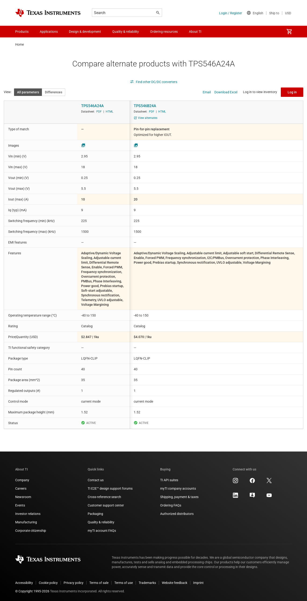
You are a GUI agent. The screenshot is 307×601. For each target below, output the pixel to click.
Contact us (96, 480)
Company (22, 480)
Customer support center (106, 505)
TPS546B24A (145, 106)
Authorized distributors (177, 514)
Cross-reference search (104, 497)
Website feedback (174, 583)
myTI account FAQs (102, 530)
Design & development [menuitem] (85, 31)
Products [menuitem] (22, 31)
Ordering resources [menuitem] (164, 31)
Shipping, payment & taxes (179, 497)
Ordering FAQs (170, 505)
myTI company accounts (178, 488)
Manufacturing (26, 522)
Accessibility (24, 583)
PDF (99, 111)
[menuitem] (289, 31)
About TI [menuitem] (195, 31)
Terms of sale (98, 583)
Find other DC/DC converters (153, 82)
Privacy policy (73, 583)
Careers (20, 488)
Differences (53, 92)
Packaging (95, 514)
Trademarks (147, 583)
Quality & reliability (101, 522)
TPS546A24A (92, 106)
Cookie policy (48, 583)
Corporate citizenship (30, 530)
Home (19, 44)
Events (20, 505)
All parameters (28, 92)
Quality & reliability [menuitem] (125, 31)
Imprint (198, 583)
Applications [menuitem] (49, 31)
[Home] (48, 13)
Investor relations (27, 514)
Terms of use (123, 583)
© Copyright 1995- (32, 591)
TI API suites (169, 480)
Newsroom (23, 497)
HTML (109, 111)
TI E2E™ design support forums (110, 488)
